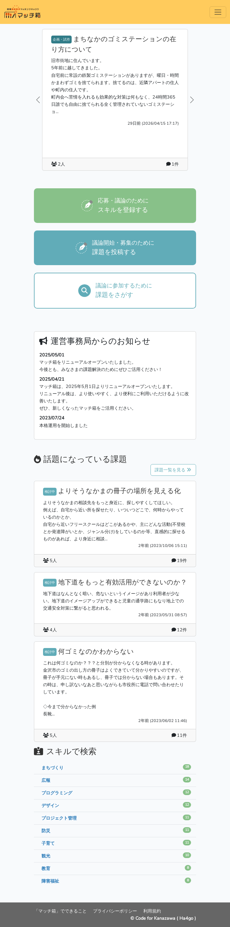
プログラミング (56, 793)
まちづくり (52, 768)
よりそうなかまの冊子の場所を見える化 (119, 490)
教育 (45, 868)
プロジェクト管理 (59, 818)
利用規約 (152, 911)
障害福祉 (50, 881)
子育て (48, 843)
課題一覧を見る (173, 470)
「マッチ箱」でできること (61, 911)
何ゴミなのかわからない (96, 651)
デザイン (50, 805)
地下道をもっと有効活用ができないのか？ (122, 582)
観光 (45, 856)
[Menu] (218, 12)
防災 (45, 830)
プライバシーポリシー (115, 911)
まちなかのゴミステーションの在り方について (113, 44)
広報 (45, 780)
